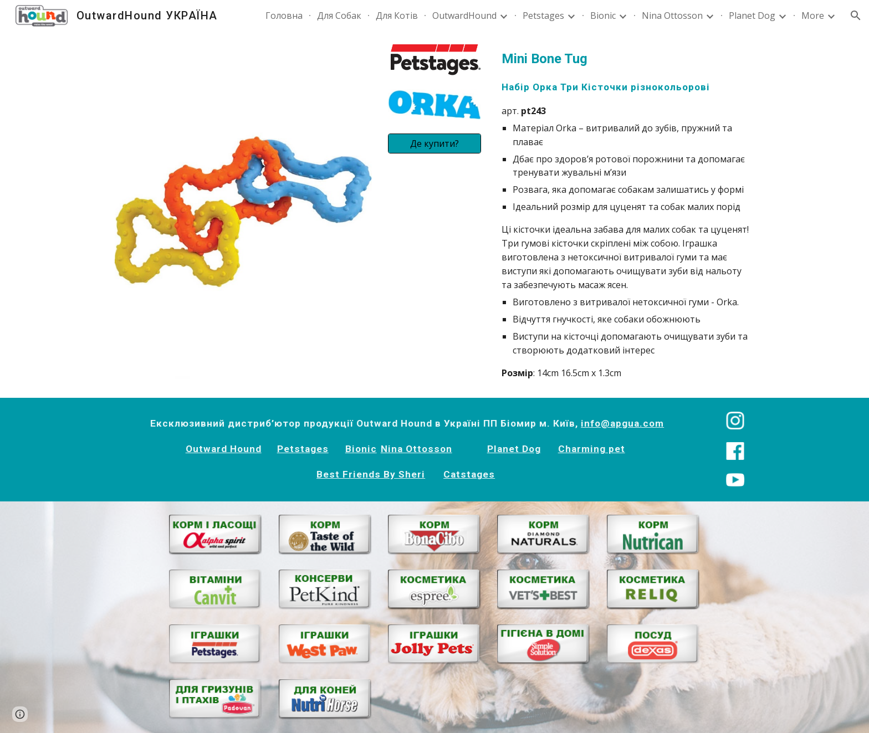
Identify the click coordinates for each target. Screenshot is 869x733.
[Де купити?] (434, 143)
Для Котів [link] (397, 15)
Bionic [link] (603, 15)
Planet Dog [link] (752, 15)
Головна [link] (284, 15)
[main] (625, 214)
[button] (855, 15)
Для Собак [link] (339, 15)
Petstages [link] (543, 15)
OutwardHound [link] (464, 15)
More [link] (812, 15)
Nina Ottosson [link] (672, 15)
